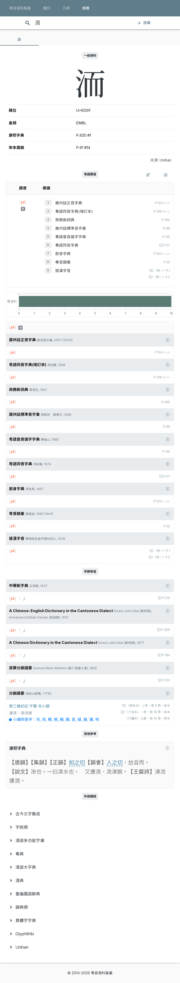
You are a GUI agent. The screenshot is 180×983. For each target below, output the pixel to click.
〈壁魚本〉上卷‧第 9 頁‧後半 (148, 705)
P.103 (166, 680)
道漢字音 (63, 270)
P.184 (165, 655)
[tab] (19, 39)
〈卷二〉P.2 (161, 277)
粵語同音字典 (66, 245)
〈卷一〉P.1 (161, 270)
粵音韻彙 (63, 262)
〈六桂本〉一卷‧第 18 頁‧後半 (147, 712)
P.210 (165, 598)
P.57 (166, 245)
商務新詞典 (64, 220)
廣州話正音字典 (68, 203)
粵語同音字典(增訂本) (74, 211)
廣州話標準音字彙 (70, 228)
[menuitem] (90, 813)
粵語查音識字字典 (70, 237)
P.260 (165, 630)
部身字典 (63, 253)
